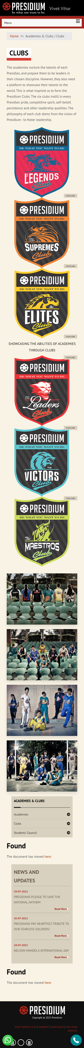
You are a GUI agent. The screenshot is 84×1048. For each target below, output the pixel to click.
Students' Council (25, 833)
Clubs (17, 824)
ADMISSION (56, 1027)
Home (14, 36)
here (48, 856)
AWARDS (43, 1027)
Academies (21, 814)
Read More (60, 909)
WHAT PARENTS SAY (25, 1027)
